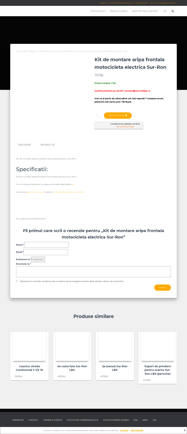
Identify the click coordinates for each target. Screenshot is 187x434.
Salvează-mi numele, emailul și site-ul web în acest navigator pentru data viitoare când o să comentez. (72, 281)
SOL (154, 420)
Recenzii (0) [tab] (47, 144)
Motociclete (98, 11)
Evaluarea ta (23, 259)
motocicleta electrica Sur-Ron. (68, 192)
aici (73, 184)
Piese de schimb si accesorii (49, 51)
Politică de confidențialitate (82, 420)
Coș (165, 11)
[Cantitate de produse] (98, 114)
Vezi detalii (137, 430)
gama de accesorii (36, 192)
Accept (124, 430)
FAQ (136, 420)
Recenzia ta (23, 263)
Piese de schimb (119, 11)
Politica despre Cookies (116, 420)
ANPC (145, 420)
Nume (20, 244)
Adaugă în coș (116, 115)
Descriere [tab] (24, 144)
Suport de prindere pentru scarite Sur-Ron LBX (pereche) (157, 370)
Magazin (33, 51)
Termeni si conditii (52, 420)
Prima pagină (22, 51)
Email (19, 252)
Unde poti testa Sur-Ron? (145, 11)
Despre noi (18, 420)
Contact (33, 420)
